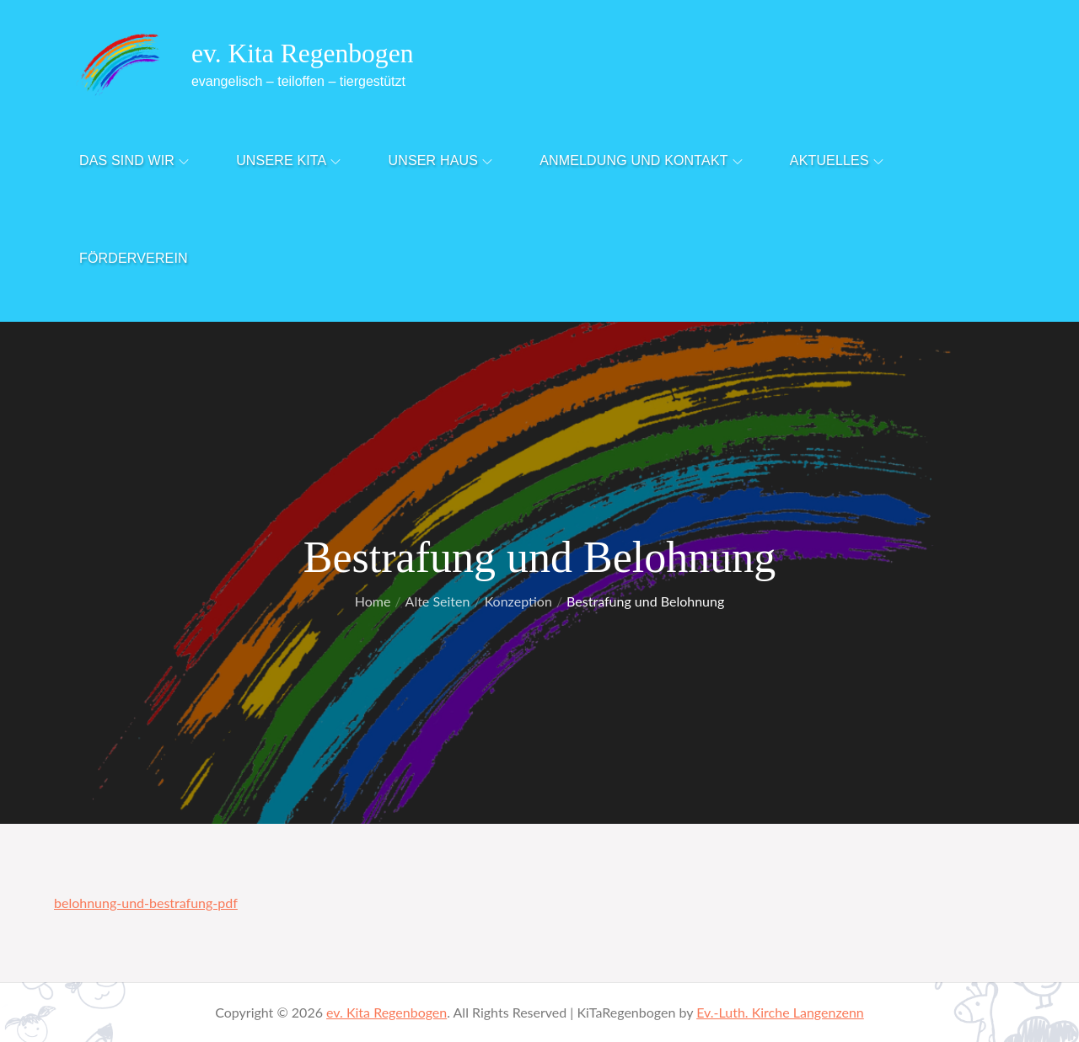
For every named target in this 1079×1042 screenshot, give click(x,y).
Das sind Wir (134, 160)
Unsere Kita (288, 160)
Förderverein (133, 258)
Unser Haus (441, 160)
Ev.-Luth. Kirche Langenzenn (780, 1012)
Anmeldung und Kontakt (641, 160)
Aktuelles (836, 160)
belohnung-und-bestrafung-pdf (146, 903)
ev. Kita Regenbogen (305, 53)
